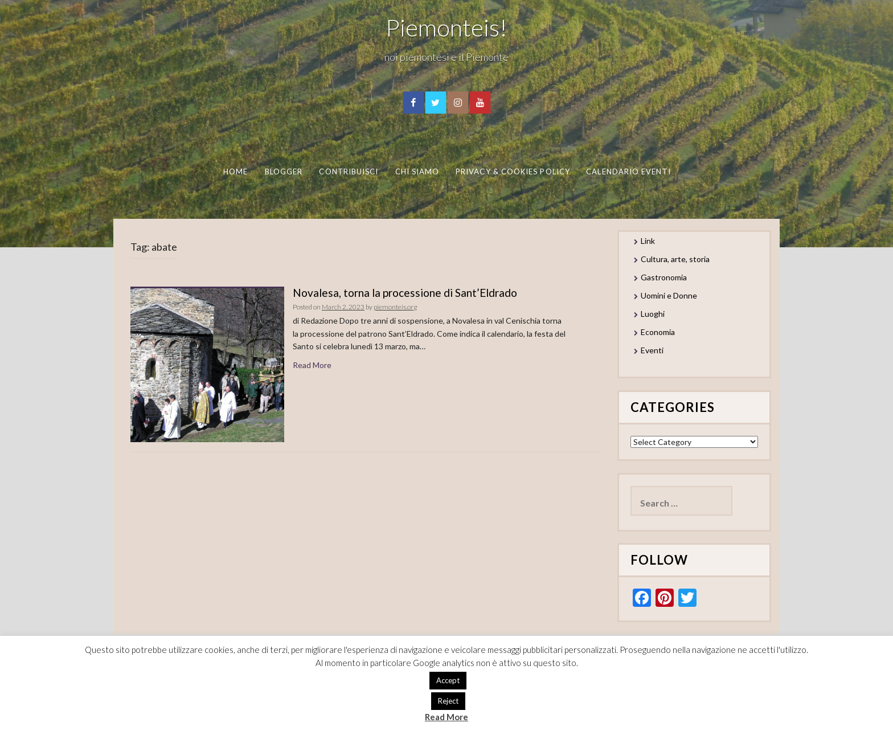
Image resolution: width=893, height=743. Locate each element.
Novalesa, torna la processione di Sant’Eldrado (405, 292)
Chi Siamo (417, 171)
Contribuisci (348, 171)
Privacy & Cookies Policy (513, 171)
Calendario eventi (628, 171)
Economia (658, 332)
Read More (312, 365)
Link (648, 241)
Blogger (283, 171)
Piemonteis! (446, 27)
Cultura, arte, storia (675, 259)
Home (235, 171)
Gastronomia (664, 277)
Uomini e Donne (669, 295)
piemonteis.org (395, 307)
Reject (448, 700)
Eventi (652, 350)
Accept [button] (448, 680)
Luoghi (653, 314)
